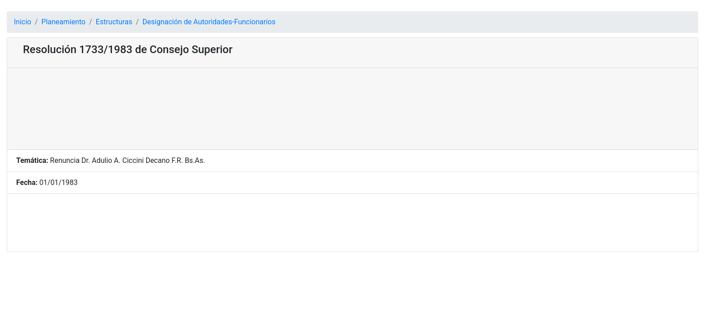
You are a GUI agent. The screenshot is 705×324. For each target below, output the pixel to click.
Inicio (22, 22)
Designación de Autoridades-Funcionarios (209, 22)
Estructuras (114, 22)
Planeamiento (63, 22)
